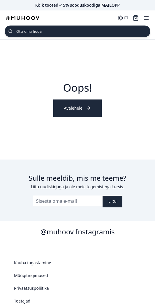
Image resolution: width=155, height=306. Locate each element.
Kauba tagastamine (32, 262)
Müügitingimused (31, 275)
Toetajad (22, 301)
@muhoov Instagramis (77, 231)
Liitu (112, 201)
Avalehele (77, 108)
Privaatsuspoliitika (31, 288)
